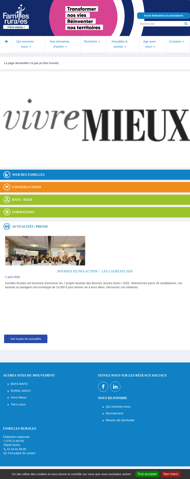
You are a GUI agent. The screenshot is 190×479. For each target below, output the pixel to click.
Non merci (170, 474)
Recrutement (114, 413)
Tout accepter (147, 474)
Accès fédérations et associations (163, 15)
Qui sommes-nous (118, 406)
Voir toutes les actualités (25, 338)
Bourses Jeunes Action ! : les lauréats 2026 (94, 271)
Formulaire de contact (21, 453)
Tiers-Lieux (18, 404)
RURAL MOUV (21, 390)
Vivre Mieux (19, 397)
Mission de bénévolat (120, 420)
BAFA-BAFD (19, 383)
